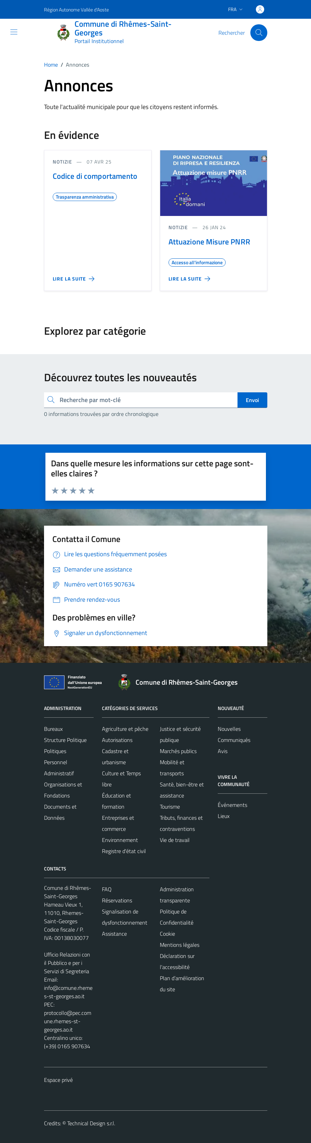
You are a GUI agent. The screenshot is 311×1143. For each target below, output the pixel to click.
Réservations (117, 900)
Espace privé (58, 1080)
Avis (222, 751)
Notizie (62, 161)
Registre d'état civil (124, 851)
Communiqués (234, 740)
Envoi (252, 400)
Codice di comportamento (95, 176)
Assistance (114, 933)
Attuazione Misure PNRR (209, 241)
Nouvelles (229, 729)
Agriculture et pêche (125, 729)
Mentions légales (179, 945)
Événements (232, 805)
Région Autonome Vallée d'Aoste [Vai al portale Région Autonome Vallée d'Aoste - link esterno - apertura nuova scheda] (76, 9)
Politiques (55, 751)
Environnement (120, 840)
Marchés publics (178, 751)
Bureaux (53, 729)
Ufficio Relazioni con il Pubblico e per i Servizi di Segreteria (67, 962)
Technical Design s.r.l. (91, 1123)
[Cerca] (258, 32)
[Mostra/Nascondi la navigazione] (14, 32)
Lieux (224, 816)
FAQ (107, 889)
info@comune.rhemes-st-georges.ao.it (68, 992)
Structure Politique (65, 740)
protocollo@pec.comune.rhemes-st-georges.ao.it (67, 1021)
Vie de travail (175, 840)
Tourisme (170, 806)
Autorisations (117, 740)
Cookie (167, 933)
